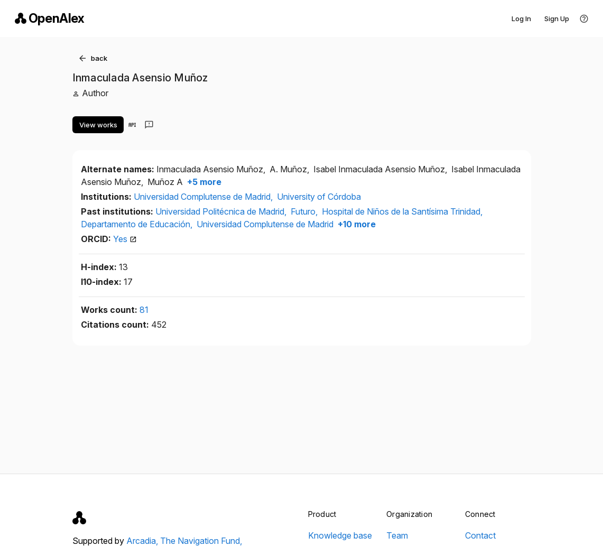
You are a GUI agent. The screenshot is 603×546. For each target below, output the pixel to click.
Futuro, (305, 211)
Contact (480, 535)
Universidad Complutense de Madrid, (204, 196)
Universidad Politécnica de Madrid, (222, 211)
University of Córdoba (319, 196)
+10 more (356, 224)
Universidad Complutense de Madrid (265, 224)
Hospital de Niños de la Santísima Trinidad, (402, 211)
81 (144, 309)
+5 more (203, 182)
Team (397, 535)
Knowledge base (340, 535)
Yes (125, 239)
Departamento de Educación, (137, 224)
